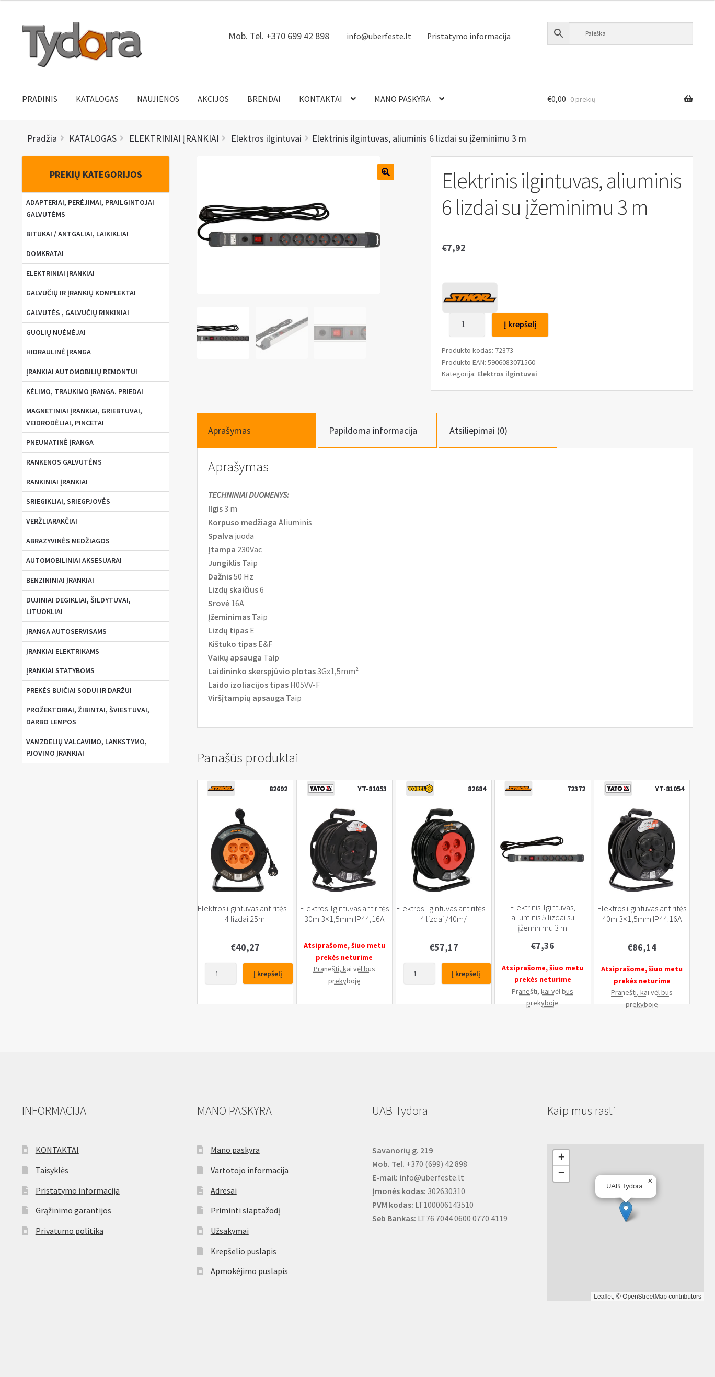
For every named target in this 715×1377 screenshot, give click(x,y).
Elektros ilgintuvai (507, 373)
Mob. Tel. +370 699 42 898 (278, 36)
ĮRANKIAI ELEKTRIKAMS (62, 651)
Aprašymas (229, 430)
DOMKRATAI (45, 253)
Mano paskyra (235, 1149)
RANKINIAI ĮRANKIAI (57, 482)
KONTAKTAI (320, 99)
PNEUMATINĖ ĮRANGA (60, 442)
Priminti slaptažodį (245, 1210)
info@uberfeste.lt (379, 36)
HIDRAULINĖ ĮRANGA (58, 351)
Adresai (224, 1190)
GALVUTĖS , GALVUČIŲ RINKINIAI (77, 312)
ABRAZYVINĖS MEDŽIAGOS (68, 541)
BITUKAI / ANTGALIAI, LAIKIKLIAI (77, 233)
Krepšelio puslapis (243, 1251)
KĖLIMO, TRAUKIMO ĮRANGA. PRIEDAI (84, 391)
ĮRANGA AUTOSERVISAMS (66, 631)
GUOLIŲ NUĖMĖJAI (56, 332)
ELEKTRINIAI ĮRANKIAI (60, 273)
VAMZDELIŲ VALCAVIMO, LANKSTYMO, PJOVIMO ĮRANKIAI (86, 747)
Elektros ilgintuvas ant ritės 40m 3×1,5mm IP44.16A (641, 913)
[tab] (256, 430)
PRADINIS (39, 99)
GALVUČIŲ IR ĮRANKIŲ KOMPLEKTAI (81, 292)
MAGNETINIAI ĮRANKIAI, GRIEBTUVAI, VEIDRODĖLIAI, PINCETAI (84, 416)
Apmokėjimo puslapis (249, 1271)
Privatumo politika (69, 1230)
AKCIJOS (213, 99)
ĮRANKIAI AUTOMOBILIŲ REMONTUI (81, 371)
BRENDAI (264, 99)
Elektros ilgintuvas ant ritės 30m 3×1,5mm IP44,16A (344, 913)
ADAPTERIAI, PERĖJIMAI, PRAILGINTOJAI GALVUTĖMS (90, 208)
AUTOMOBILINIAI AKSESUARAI (74, 560)
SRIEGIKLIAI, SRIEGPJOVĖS (68, 501)
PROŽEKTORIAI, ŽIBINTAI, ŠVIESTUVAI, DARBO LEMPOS (87, 715)
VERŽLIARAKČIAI (51, 521)
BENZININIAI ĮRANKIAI (60, 580)
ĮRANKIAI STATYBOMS (60, 670)
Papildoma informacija (373, 430)
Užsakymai (230, 1230)
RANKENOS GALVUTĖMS (64, 462)
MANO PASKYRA (402, 99)
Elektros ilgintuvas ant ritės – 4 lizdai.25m (245, 913)
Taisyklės (52, 1170)
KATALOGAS (97, 99)
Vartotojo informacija (250, 1170)
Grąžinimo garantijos (73, 1210)
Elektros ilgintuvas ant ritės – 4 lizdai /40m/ (443, 913)
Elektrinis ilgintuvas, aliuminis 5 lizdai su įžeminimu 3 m (542, 917)
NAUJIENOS (158, 99)
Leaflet (603, 1296)
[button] (625, 1211)
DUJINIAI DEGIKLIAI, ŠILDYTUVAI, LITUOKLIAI (78, 606)
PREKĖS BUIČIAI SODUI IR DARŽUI (79, 690)
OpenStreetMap (644, 1296)
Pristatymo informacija (469, 36)
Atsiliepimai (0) (478, 430)
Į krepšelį (520, 324)
